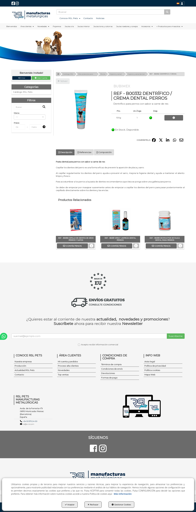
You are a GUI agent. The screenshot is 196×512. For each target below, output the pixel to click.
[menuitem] (178, 3)
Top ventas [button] (63, 374)
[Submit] (43, 126)
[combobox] (29, 117)
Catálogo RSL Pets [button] (22, 92)
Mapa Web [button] (149, 374)
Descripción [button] (65, 152)
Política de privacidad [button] (155, 366)
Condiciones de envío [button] (112, 369)
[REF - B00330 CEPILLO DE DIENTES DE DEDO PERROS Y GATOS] (76, 220)
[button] (13, 4)
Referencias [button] (84, 152)
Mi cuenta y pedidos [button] (68, 361)
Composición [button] (104, 152)
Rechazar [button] (93, 504)
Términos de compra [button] (111, 364)
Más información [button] (123, 493)
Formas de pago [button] (109, 377)
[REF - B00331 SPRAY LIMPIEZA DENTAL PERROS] (120, 220)
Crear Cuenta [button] (41, 78)
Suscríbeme (176, 336)
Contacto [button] (19, 374)
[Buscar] (167, 12)
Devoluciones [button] (108, 373)
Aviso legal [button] (149, 361)
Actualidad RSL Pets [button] (24, 370)
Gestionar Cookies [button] (121, 504)
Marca (16, 113)
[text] (110, 12)
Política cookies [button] (152, 370)
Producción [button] (20, 366)
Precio (16, 123)
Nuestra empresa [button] (23, 361)
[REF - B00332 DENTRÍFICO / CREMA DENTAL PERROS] (81, 109)
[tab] (65, 152)
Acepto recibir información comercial (98, 344)
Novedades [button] (63, 370)
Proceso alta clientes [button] (68, 366)
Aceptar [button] (70, 504)
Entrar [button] (21, 78)
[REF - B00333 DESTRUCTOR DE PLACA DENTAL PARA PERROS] (164, 220)
